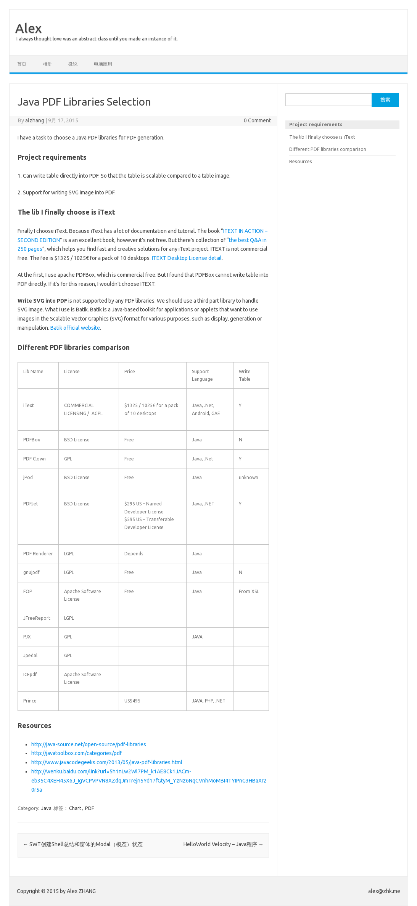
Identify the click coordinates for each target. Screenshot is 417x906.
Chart (75, 808)
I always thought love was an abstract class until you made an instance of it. (97, 38)
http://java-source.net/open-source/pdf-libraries (88, 744)
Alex (28, 28)
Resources (300, 161)
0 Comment (257, 120)
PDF (89, 808)
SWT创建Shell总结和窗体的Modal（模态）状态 (83, 844)
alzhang (34, 120)
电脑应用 (103, 63)
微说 (72, 63)
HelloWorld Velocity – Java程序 (224, 844)
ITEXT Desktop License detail (187, 258)
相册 (47, 63)
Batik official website (75, 328)
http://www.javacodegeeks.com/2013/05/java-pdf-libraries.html (106, 762)
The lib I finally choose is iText (322, 137)
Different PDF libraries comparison (327, 149)
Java (46, 808)
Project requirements (316, 124)
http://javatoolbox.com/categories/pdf (76, 753)
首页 (21, 63)
